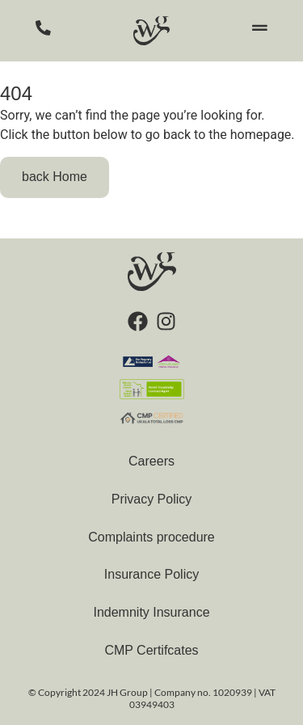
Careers (151, 461)
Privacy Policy (152, 499)
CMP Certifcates (151, 650)
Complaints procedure (151, 537)
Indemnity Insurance (151, 612)
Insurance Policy (151, 574)
